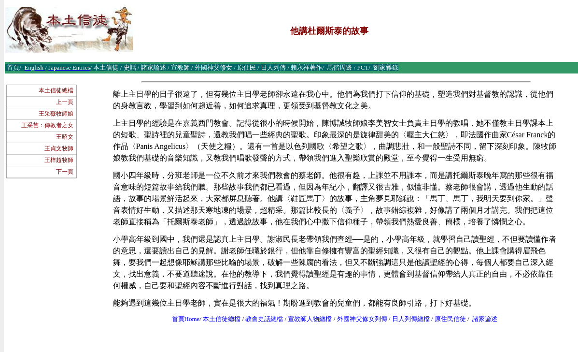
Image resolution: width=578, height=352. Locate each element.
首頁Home (186, 319)
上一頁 (64, 102)
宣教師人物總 (306, 319)
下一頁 (64, 171)
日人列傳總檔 (411, 319)
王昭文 (64, 136)
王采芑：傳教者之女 (47, 125)
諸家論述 (484, 319)
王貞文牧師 (58, 148)
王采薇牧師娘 (56, 113)
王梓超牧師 (58, 160)
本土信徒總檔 (56, 90)
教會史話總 (261, 319)
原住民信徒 (450, 319)
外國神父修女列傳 (362, 319)
